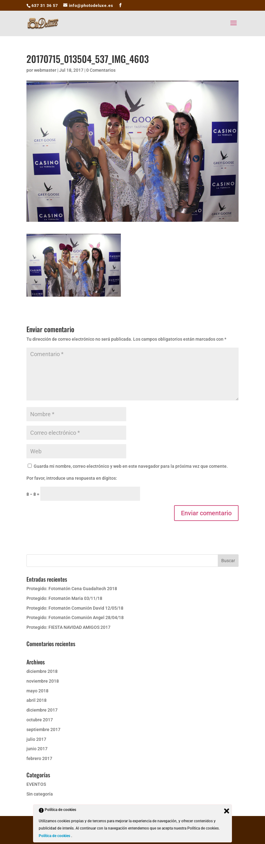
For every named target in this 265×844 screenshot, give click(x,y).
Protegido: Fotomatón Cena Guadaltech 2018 (71, 588)
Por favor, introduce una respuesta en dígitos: (71, 478)
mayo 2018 (37, 690)
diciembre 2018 (42, 671)
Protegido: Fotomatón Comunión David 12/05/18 (74, 608)
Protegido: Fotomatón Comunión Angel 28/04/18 (75, 617)
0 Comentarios (101, 70)
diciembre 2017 (42, 710)
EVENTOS (36, 784)
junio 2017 (37, 748)
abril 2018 (36, 700)
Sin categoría (39, 793)
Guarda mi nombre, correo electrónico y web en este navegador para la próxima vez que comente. (131, 466)
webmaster (45, 70)
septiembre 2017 (43, 729)
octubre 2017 (39, 719)
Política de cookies (55, 836)
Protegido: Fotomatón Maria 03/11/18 (64, 598)
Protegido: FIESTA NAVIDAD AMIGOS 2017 (68, 627)
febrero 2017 (39, 758)
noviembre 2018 (42, 681)
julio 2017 (36, 739)
